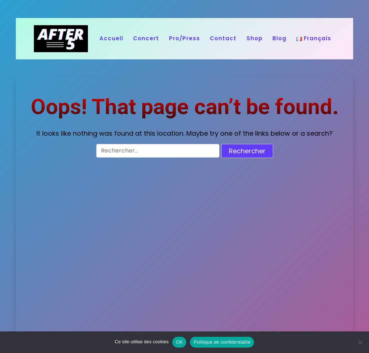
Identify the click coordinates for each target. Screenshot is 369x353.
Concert (146, 38)
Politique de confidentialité (222, 342)
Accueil (111, 38)
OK (179, 342)
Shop (254, 38)
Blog (279, 38)
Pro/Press (184, 38)
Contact (223, 38)
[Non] (360, 342)
